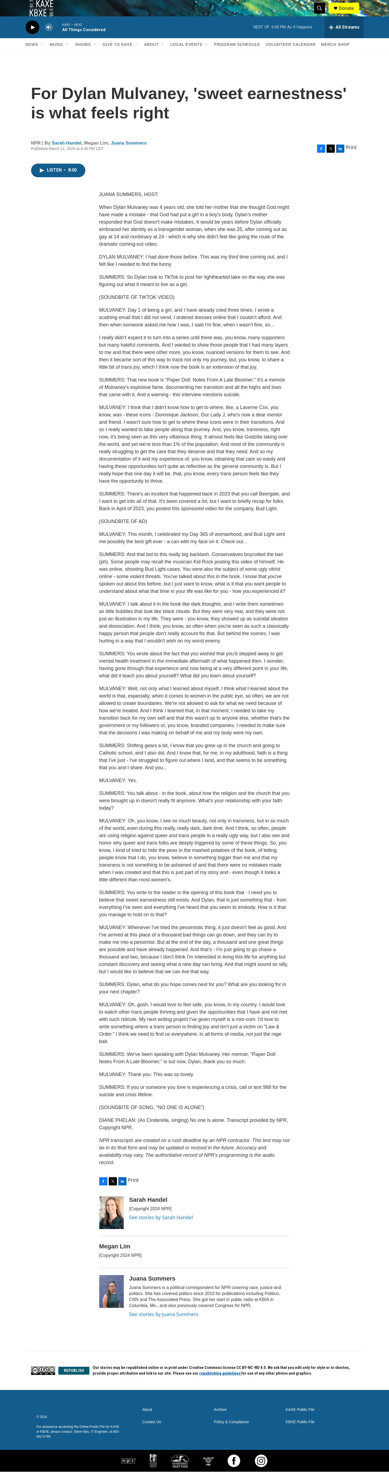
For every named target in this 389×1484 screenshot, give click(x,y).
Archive (220, 1422)
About (151, 57)
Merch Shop (335, 57)
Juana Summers (128, 155)
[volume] (48, 40)
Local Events (186, 57)
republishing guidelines (220, 1385)
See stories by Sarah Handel (161, 1229)
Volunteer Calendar (291, 57)
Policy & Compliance (231, 1434)
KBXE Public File (300, 1434)
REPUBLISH (74, 1382)
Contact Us (151, 1434)
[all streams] (344, 39)
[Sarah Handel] (111, 1225)
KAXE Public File (300, 1422)
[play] (32, 40)
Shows (83, 57)
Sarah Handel (67, 155)
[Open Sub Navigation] (42, 57)
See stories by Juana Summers (163, 1326)
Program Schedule (237, 57)
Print (351, 159)
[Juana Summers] (111, 1303)
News (32, 57)
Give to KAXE (118, 57)
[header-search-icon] (322, 14)
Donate (349, 14)
